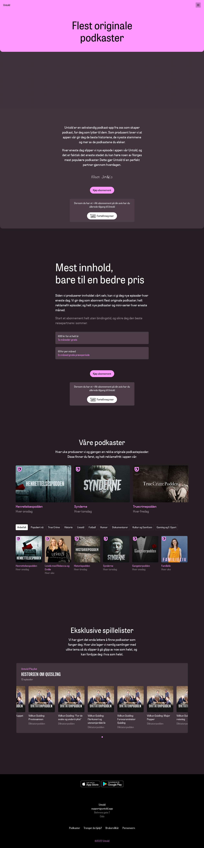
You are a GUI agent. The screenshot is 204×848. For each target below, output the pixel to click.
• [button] (102, 736)
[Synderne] (102, 489)
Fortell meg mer (102, 216)
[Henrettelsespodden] (43, 489)
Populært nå (37, 527)
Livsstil (80, 527)
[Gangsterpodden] (146, 553)
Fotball (92, 527)
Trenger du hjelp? (93, 828)
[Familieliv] (175, 553)
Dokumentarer (120, 527)
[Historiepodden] (88, 553)
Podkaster (74, 828)
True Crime (54, 527)
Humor (104, 527)
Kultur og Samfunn (142, 527)
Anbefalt (21, 527)
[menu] (198, 5)
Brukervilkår (112, 828)
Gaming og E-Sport (166, 527)
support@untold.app (102, 808)
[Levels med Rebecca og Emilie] (59, 555)
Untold (6, 5)
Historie (68, 527)
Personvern (128, 828)
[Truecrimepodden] (160, 489)
